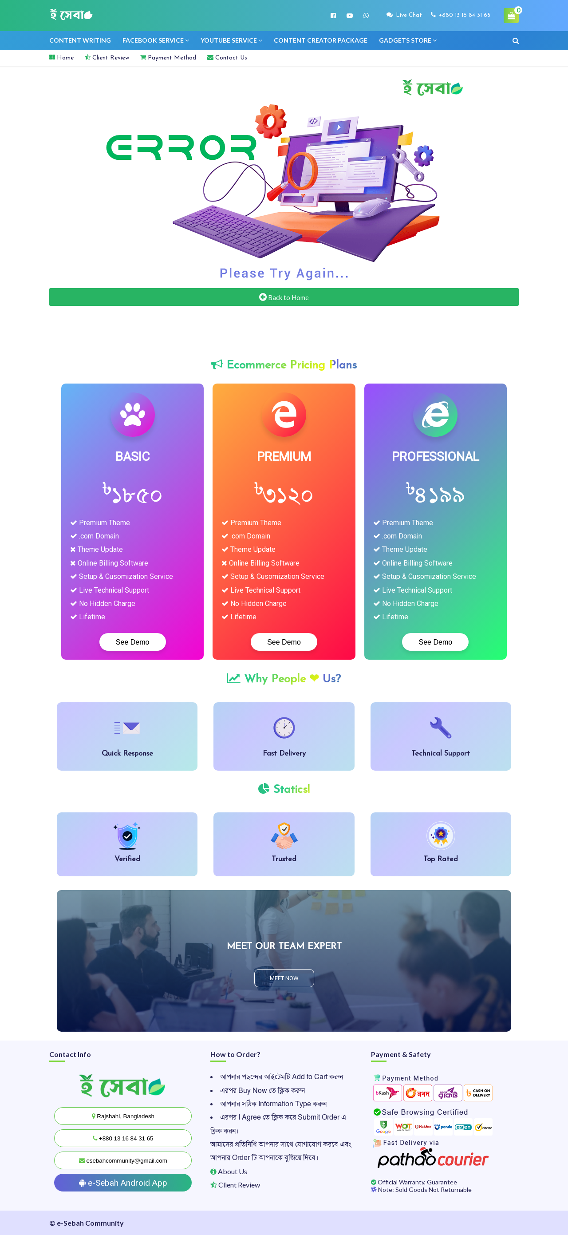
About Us (228, 1171)
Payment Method (168, 57)
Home (61, 57)
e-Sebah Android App (123, 1183)
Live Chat (404, 15)
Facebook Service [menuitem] (153, 40)
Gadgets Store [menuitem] (405, 40)
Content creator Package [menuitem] (320, 40)
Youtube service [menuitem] (229, 40)
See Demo (133, 642)
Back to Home (284, 297)
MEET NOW (284, 978)
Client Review (107, 57)
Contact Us (227, 57)
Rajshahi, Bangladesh (123, 1116)
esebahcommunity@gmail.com (123, 1160)
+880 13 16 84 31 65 (460, 15)
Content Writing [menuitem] (80, 40)
